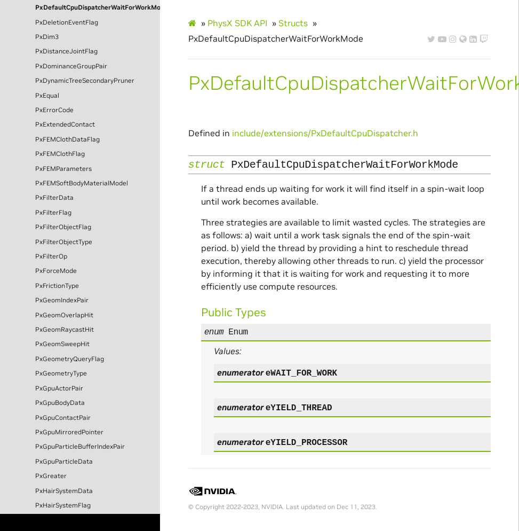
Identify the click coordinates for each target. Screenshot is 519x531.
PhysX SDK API (237, 23)
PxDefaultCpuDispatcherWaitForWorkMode (97, 7)
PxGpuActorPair (59, 388)
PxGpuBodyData (60, 403)
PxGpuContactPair (63, 417)
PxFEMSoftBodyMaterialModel (81, 183)
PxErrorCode (54, 110)
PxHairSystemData (64, 491)
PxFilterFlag (53, 212)
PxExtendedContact (65, 124)
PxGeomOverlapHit (64, 315)
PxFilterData (54, 197)
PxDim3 (47, 37)
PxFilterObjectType (63, 242)
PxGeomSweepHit (62, 344)
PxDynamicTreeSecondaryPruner (84, 80)
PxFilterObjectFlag (63, 227)
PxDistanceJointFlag (66, 51)
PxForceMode (56, 271)
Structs (293, 23)
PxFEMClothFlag (60, 154)
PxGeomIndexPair (62, 300)
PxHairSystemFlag (63, 505)
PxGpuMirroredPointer (69, 432)
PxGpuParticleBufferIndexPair (80, 446)
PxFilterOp (51, 256)
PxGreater (51, 476)
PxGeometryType (61, 373)
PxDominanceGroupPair (71, 66)
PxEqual (47, 95)
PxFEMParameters (63, 169)
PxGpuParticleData (64, 461)
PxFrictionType (57, 286)
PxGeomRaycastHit (64, 329)
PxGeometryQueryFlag (69, 359)
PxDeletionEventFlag (66, 22)
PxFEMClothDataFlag (67, 139)
